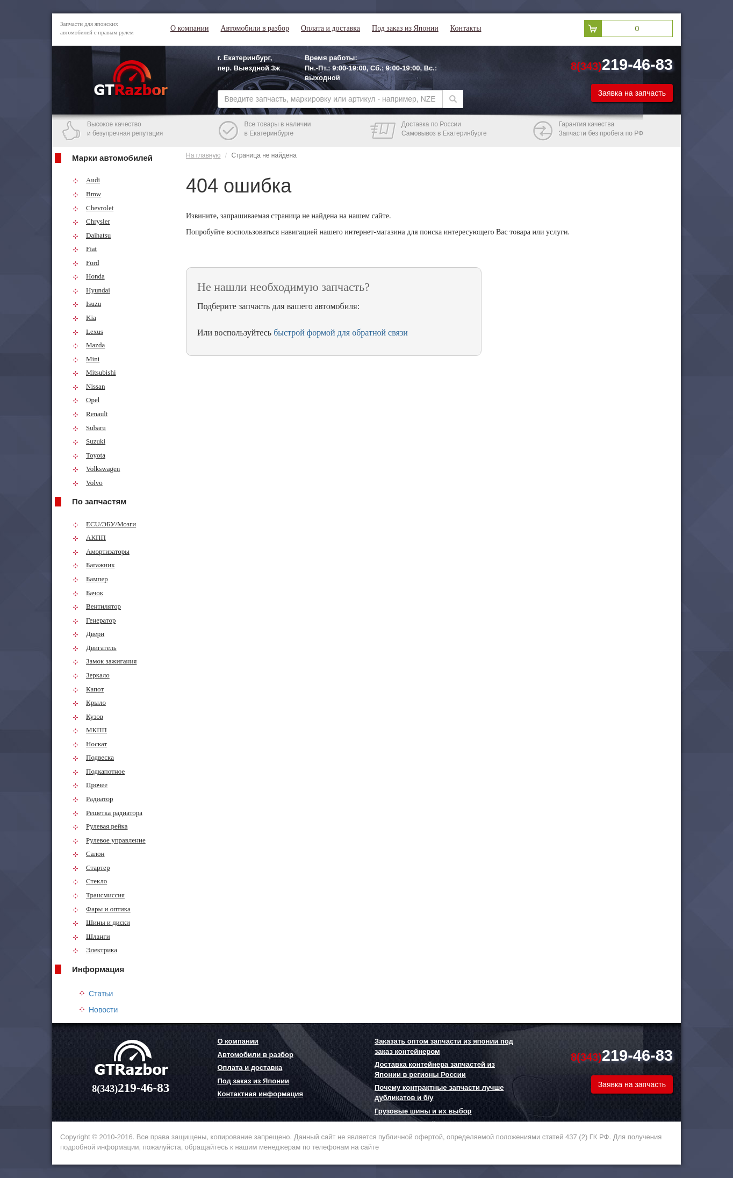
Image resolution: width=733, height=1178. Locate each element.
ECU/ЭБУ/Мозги (104, 524)
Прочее (90, 785)
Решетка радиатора (107, 813)
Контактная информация (260, 1094)
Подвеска (93, 757)
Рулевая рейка (100, 826)
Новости (103, 1009)
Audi (86, 180)
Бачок (88, 593)
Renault (90, 414)
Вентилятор (97, 606)
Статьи (101, 993)
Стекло (90, 881)
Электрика (95, 950)
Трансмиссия (99, 895)
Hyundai (91, 290)
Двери (88, 634)
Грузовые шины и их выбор (423, 1111)
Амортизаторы (101, 551)
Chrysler (91, 221)
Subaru (89, 428)
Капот (88, 689)
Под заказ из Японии (405, 28)
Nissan (89, 386)
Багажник (94, 565)
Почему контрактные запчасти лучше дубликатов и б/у (439, 1092)
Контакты (466, 28)
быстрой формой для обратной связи (341, 332)
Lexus (88, 331)
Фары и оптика (102, 909)
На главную (203, 155)
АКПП (89, 537)
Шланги (91, 936)
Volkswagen (96, 469)
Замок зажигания (104, 661)
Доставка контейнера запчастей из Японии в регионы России (435, 1069)
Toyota (89, 455)
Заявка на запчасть (632, 93)
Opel (86, 400)
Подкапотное (99, 771)
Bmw (87, 194)
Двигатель (95, 648)
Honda (89, 276)
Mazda (89, 345)
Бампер (90, 579)
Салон (89, 853)
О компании (189, 28)
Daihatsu (92, 235)
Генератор (94, 620)
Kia (84, 317)
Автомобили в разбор (254, 28)
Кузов (88, 716)
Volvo (88, 483)
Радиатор (93, 799)
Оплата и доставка (330, 28)
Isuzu (87, 303)
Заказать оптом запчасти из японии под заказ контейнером (444, 1046)
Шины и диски (101, 922)
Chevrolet (93, 208)
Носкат (90, 744)
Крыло (89, 702)
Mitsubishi (94, 372)
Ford (86, 263)
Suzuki (89, 441)
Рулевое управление (109, 840)
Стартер (91, 867)
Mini (86, 359)
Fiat (85, 249)
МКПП (90, 730)
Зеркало (91, 675)
